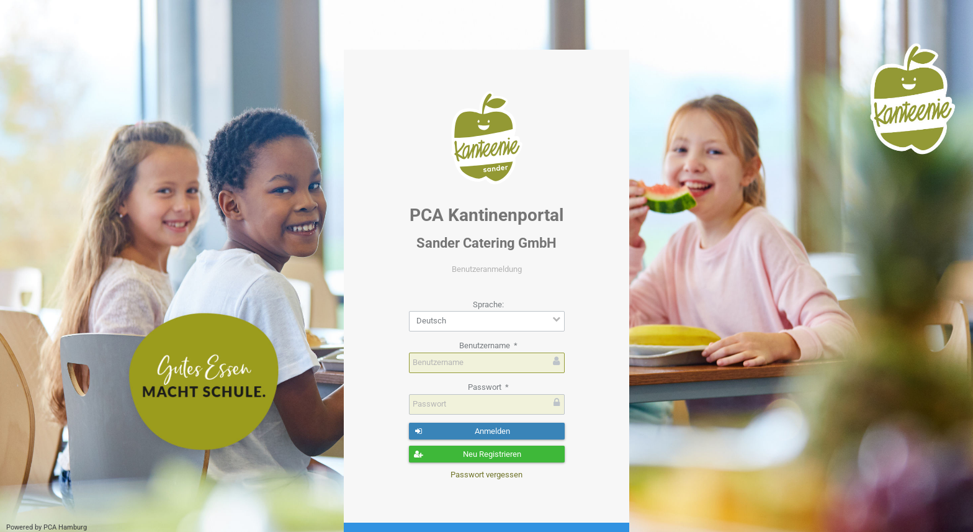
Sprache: (488, 304)
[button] (487, 431)
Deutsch (431, 320)
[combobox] (487, 321)
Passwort (488, 387)
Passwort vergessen (486, 474)
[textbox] (487, 363)
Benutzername (488, 345)
